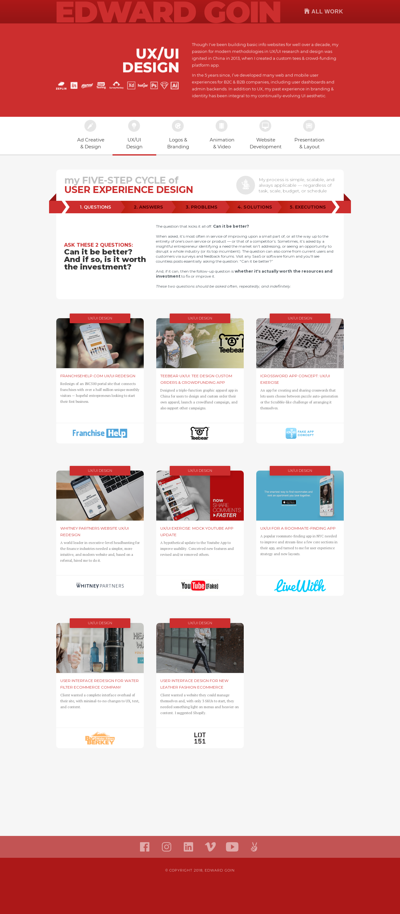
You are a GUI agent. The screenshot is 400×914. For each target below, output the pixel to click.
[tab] (95, 207)
